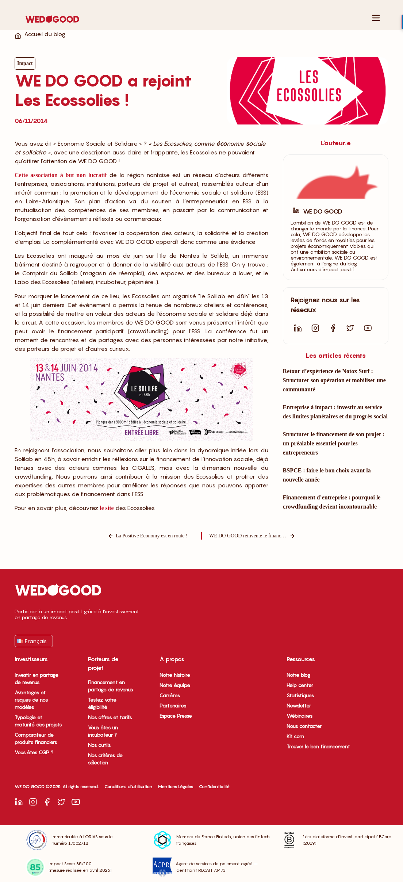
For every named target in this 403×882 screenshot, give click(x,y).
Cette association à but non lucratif (61, 175)
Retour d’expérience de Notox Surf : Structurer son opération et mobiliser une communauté (334, 380)
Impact (25, 63)
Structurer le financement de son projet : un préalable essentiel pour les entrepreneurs (333, 443)
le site (107, 508)
